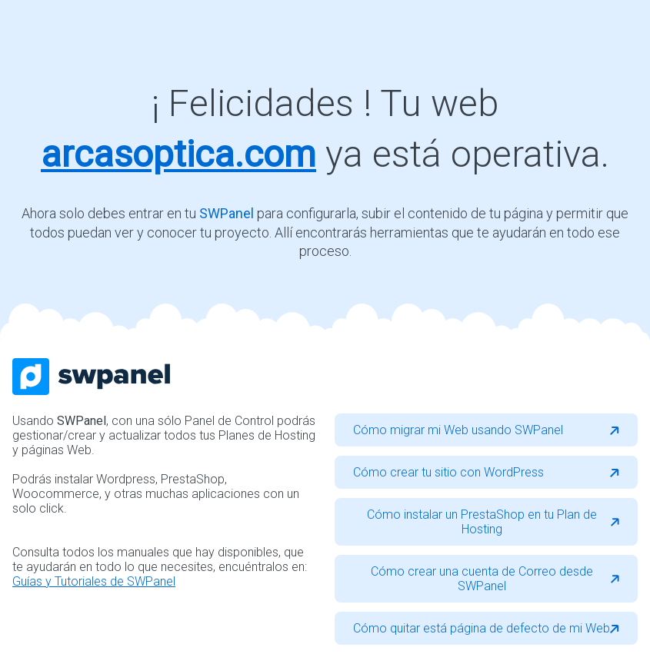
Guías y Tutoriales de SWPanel (93, 581)
